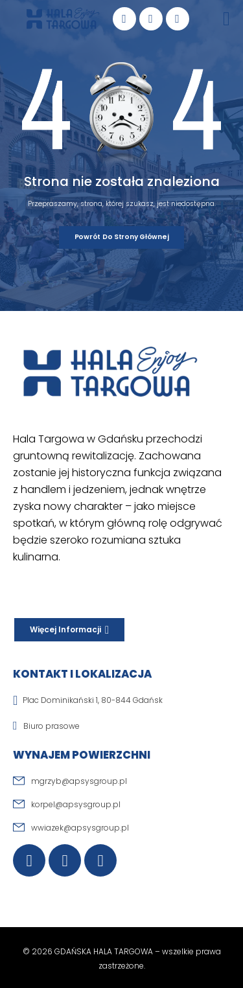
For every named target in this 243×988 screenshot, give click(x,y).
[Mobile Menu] (226, 19)
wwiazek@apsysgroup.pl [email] (80, 827)
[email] (121, 731)
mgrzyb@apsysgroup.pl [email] (79, 781)
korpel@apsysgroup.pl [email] (76, 804)
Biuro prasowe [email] (51, 725)
